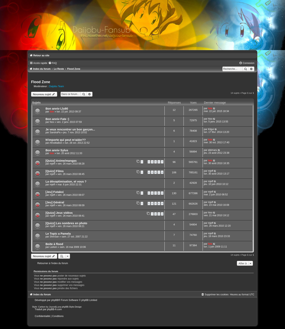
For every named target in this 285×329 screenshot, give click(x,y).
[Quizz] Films (55, 171)
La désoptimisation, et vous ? (66, 181)
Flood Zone (40, 82)
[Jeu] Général (55, 202)
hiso (210, 118)
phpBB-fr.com (54, 309)
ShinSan (54, 236)
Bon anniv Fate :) (57, 119)
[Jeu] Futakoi (55, 192)
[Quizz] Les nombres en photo (66, 223)
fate (52, 111)
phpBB (54, 300)
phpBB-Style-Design (72, 307)
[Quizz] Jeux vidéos (59, 212)
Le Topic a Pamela (58, 233)
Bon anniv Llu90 (57, 108)
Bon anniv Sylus (57, 150)
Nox (52, 122)
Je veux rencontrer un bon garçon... (70, 129)
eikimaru (212, 150)
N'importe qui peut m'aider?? (66, 139)
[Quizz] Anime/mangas (61, 160)
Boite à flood (54, 244)
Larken (53, 247)
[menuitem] (52, 63)
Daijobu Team (56, 86)
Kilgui (211, 129)
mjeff (52, 163)
